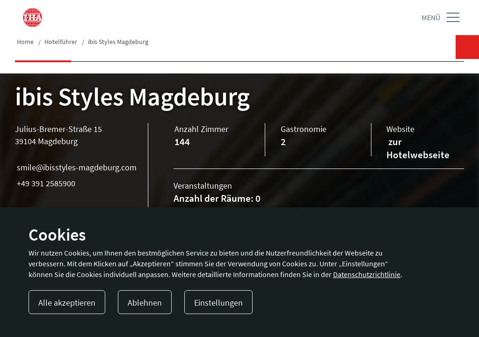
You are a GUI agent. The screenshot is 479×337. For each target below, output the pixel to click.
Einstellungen (218, 302)
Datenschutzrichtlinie (366, 274)
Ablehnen (145, 302)
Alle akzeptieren (66, 302)
